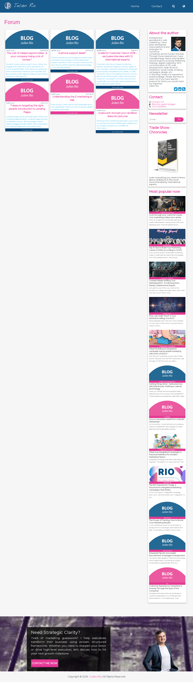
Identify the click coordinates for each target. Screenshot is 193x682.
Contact (157, 6)
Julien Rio (95, 676)
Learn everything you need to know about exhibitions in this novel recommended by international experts (167, 181)
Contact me (158, 102)
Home (135, 6)
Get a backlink (159, 106)
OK (179, 119)
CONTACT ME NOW (44, 663)
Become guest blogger (164, 104)
